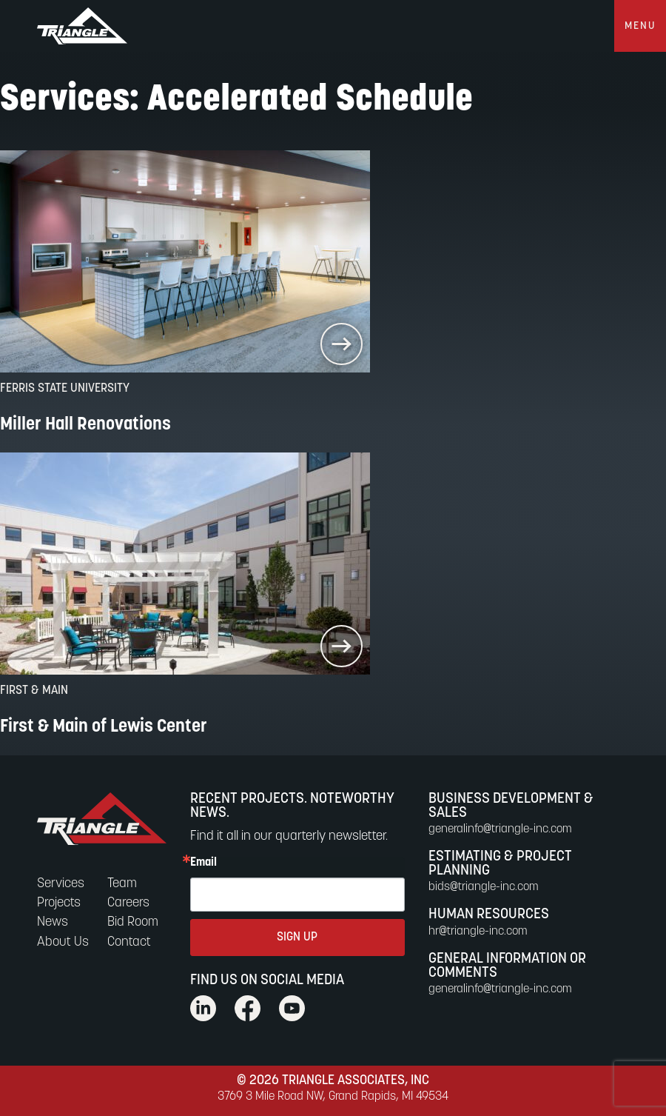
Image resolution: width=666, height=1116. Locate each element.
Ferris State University (65, 389)
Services (60, 884)
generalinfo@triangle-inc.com (500, 829)
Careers (128, 903)
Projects (59, 903)
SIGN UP (297, 937)
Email (203, 863)
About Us (63, 942)
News (52, 922)
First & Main (34, 691)
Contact (129, 942)
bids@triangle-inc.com (483, 887)
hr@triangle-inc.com (478, 932)
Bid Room (132, 922)
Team (122, 884)
